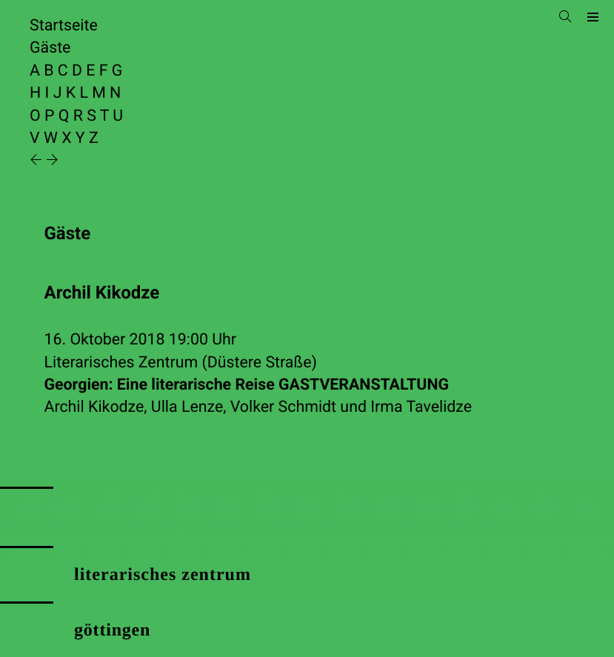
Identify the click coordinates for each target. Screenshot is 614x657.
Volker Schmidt (283, 407)
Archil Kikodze (94, 407)
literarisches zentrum (162, 574)
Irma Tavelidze (421, 407)
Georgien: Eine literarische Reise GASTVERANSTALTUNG (246, 385)
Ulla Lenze (187, 407)
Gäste (50, 48)
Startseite (64, 25)
